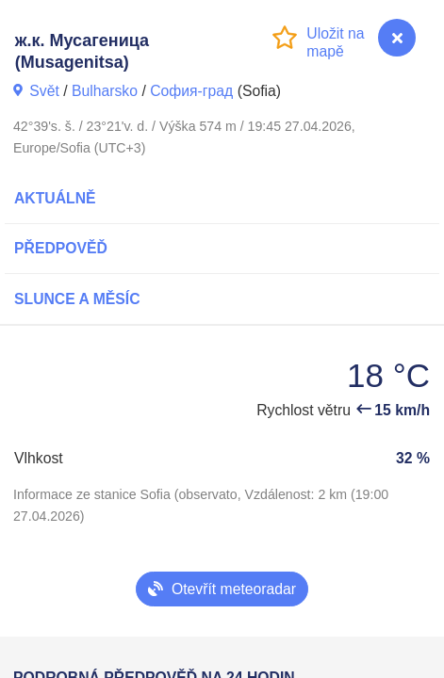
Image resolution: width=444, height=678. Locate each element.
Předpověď (60, 248)
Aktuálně (55, 198)
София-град (191, 91)
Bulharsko (105, 91)
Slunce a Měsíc (77, 299)
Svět (44, 91)
